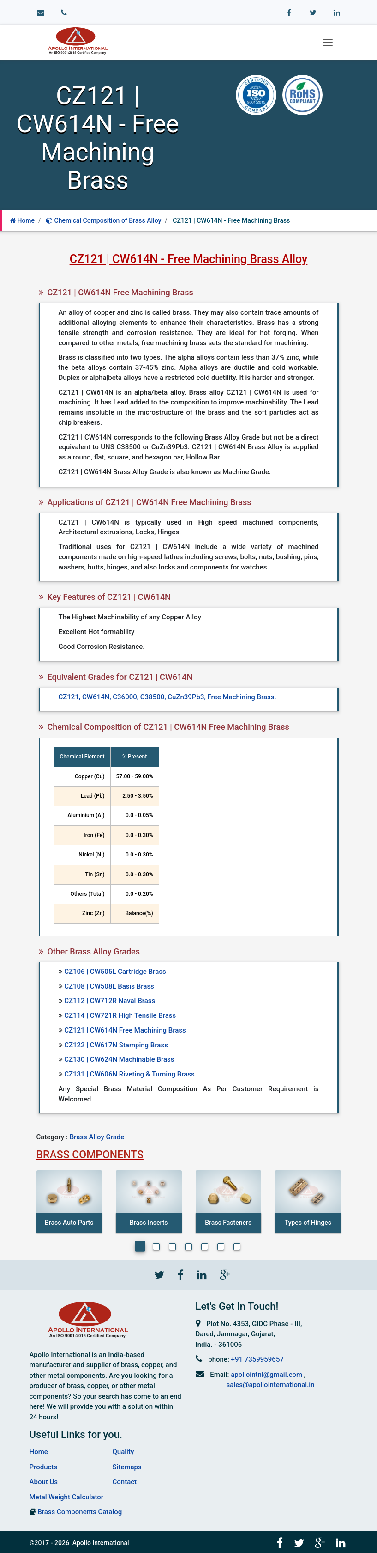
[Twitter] (159, 1274)
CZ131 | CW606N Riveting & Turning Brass (129, 1074)
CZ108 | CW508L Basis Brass (109, 986)
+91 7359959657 (257, 1359)
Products (44, 1467)
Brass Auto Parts (69, 1222)
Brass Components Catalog (79, 1512)
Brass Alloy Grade (97, 1137)
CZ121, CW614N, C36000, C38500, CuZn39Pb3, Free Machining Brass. (167, 697)
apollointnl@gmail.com (266, 1374)
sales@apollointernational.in (271, 1385)
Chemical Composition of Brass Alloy (103, 220)
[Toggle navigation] (328, 42)
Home (22, 220)
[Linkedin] (201, 1274)
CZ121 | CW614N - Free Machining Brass (231, 220)
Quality (123, 1452)
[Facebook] (180, 1274)
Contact (125, 1482)
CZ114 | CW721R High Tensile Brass (120, 1015)
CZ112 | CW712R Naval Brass (109, 1001)
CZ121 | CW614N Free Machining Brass (125, 1030)
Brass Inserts (149, 1222)
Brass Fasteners (228, 1222)
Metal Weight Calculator (67, 1497)
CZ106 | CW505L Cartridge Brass (115, 971)
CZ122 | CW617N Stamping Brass (116, 1045)
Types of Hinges (308, 1222)
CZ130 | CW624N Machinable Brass (119, 1059)
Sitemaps (127, 1467)
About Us (44, 1482)
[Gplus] (223, 1274)
